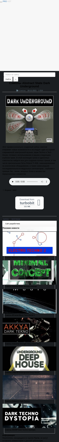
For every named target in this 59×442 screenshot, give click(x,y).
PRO (7, 1)
